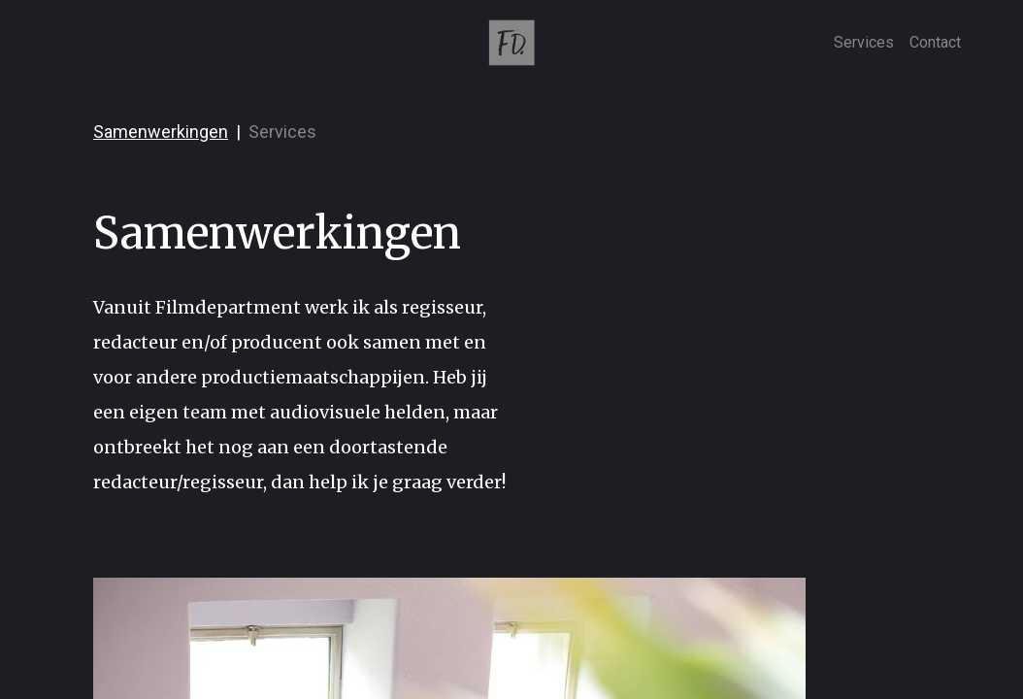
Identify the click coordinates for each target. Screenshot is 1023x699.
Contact (935, 42)
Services (864, 42)
